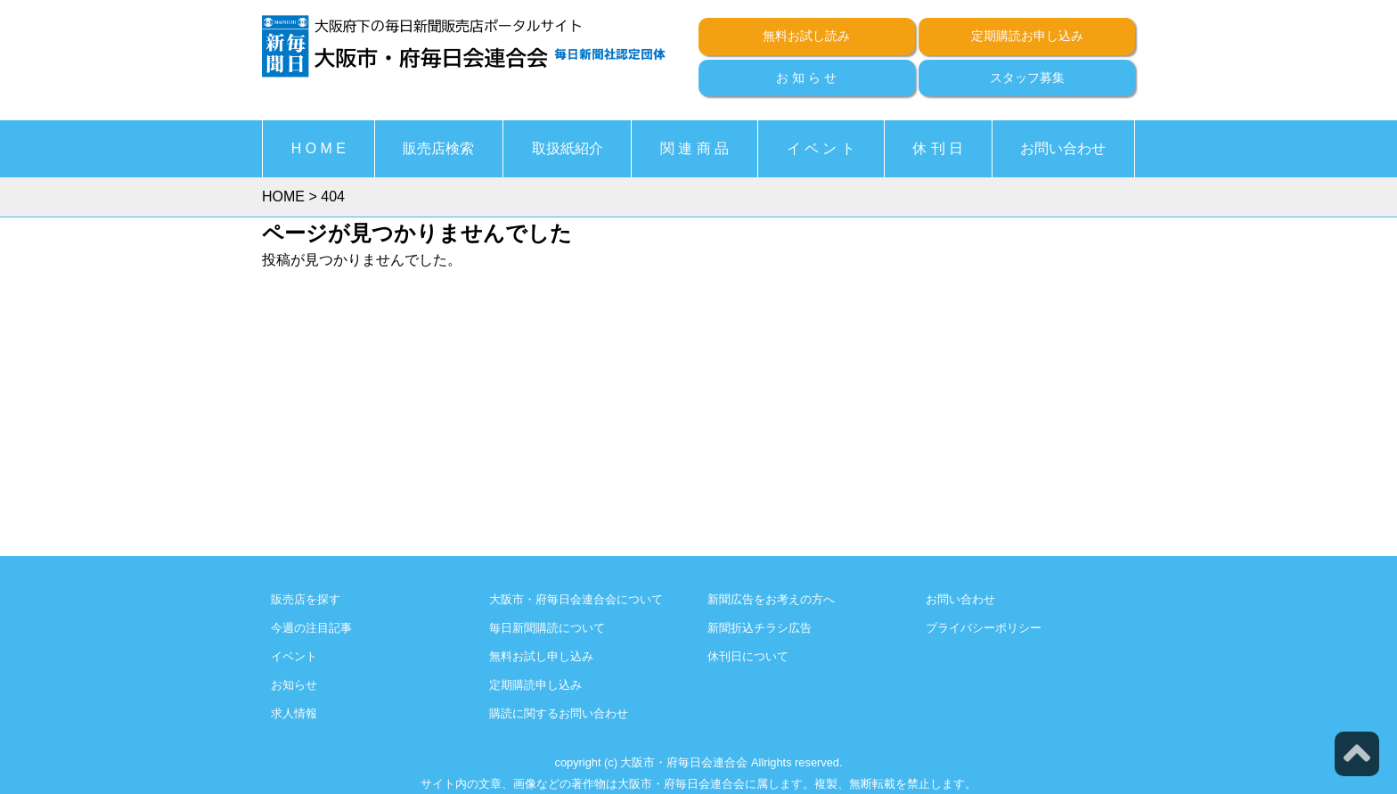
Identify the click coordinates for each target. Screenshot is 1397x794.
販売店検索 (438, 148)
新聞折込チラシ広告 (759, 627)
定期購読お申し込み (1027, 36)
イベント (294, 656)
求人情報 (294, 713)
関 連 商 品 (694, 148)
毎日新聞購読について (547, 627)
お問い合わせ (1063, 148)
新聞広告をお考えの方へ (771, 599)
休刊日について (747, 656)
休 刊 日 (937, 148)
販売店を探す (305, 599)
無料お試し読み (806, 36)
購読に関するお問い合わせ (558, 713)
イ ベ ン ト (821, 148)
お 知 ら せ (806, 77)
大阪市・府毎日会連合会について (576, 599)
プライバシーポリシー (984, 627)
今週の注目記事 (311, 627)
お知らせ (294, 685)
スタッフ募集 (1027, 77)
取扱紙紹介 (567, 148)
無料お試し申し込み (541, 656)
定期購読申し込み (535, 685)
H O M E (318, 148)
